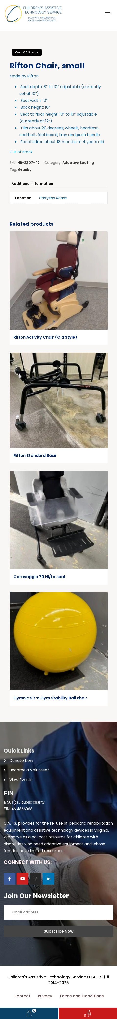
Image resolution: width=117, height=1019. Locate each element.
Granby (24, 169)
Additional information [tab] (32, 183)
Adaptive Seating (78, 162)
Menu (108, 14)
